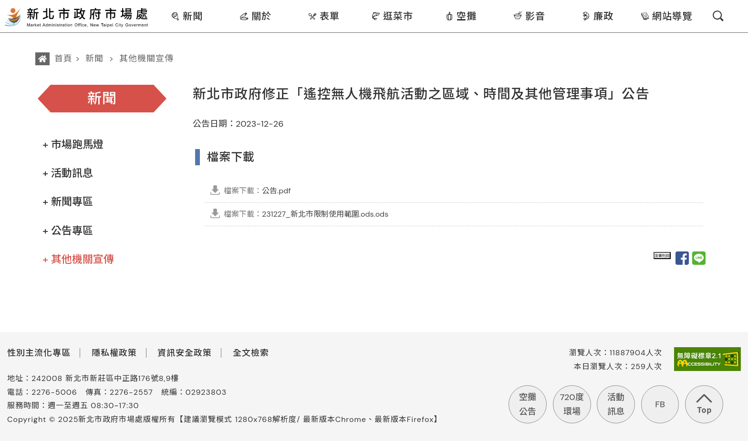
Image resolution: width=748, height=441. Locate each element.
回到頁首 (704, 404)
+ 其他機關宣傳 (78, 259)
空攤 (461, 16)
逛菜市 (392, 16)
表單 (324, 16)
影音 (529, 16)
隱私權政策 (114, 353)
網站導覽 (666, 16)
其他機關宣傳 (146, 58)
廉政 (597, 16)
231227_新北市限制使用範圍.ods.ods (306, 214)
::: (156, 6)
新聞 (187, 16)
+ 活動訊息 (67, 173)
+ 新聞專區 (67, 202)
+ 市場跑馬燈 (73, 144)
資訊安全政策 (184, 353)
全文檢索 (251, 353)
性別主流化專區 (39, 353)
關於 (255, 16)
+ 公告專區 (67, 231)
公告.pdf (257, 191)
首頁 (63, 58)
